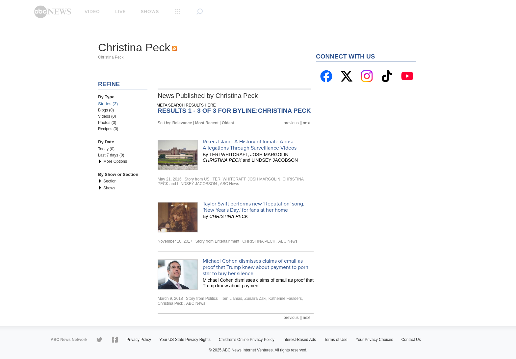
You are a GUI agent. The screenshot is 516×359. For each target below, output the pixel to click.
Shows (150, 11)
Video (92, 11)
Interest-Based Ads (299, 339)
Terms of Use (336, 339)
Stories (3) (108, 103)
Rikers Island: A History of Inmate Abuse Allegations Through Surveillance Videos (250, 144)
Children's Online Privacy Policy (246, 339)
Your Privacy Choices (374, 339)
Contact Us (411, 339)
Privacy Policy (138, 339)
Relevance (182, 123)
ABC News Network (69, 339)
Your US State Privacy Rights (185, 339)
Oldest (228, 123)
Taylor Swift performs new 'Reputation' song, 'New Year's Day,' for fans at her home (253, 207)
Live (120, 11)
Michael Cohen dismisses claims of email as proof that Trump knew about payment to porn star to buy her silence (255, 267)
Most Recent (207, 123)
